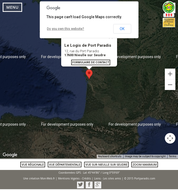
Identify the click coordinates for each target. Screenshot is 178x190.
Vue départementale (64, 165)
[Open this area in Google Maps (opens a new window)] (10, 154)
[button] (89, 74)
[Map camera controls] (170, 138)
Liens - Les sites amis (107, 178)
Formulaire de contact (90, 62)
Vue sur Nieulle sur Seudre (106, 165)
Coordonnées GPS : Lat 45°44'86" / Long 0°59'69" (89, 172)
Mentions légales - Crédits (74, 178)
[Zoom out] (170, 84)
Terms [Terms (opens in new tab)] (172, 156)
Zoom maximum (145, 165)
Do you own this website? (65, 29)
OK (122, 29)
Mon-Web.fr (47, 178)
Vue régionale (33, 165)
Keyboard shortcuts (110, 156)
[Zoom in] (170, 74)
